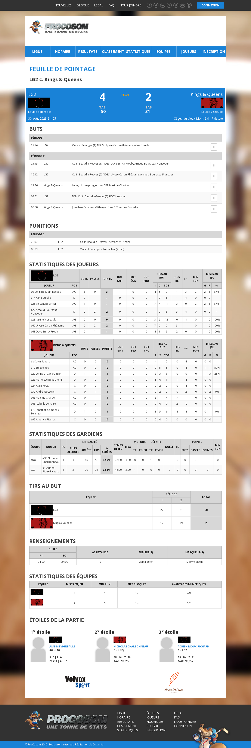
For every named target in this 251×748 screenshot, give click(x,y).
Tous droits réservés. (61, 744)
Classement (113, 51)
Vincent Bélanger (82, 145)
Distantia (98, 744)
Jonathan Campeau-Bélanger (90, 207)
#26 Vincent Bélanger (43, 304)
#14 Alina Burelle (41, 298)
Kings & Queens (53, 185)
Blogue (83, 5)
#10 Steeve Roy (40, 368)
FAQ (111, 5)
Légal (98, 5)
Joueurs (188, 51)
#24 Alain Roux (40, 385)
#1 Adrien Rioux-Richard (51, 469)
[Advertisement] (159, 31)
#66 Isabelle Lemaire (43, 403)
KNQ (33, 460)
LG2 (46, 145)
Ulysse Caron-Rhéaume (119, 145)
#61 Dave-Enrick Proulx (44, 331)
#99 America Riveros (43, 419)
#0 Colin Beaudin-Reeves (46, 292)
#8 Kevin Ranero (40, 361)
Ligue (37, 51)
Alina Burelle (141, 145)
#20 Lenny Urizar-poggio (46, 373)
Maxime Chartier (119, 185)
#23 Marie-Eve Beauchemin (47, 379)
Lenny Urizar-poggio (84, 185)
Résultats (87, 51)
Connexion (183, 726)
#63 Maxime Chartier (43, 397)
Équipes (163, 51)
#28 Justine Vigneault (43, 319)
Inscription (214, 51)
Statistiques (138, 51)
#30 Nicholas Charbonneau (51, 460)
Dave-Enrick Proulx (122, 163)
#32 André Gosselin (43, 391)
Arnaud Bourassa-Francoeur (151, 163)
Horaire (62, 51)
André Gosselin (128, 207)
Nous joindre (130, 5)
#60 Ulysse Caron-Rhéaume (47, 325)
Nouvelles (63, 5)
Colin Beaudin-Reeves (85, 163)
